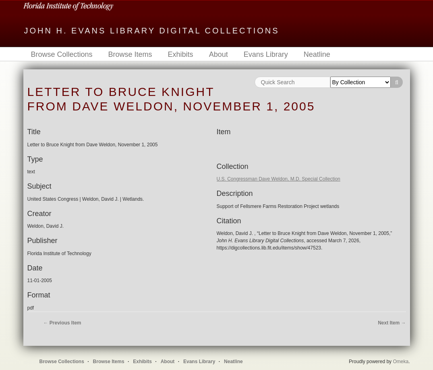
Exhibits (180, 54)
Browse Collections (62, 54)
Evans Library (266, 54)
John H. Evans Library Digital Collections (152, 30)
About (218, 54)
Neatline (317, 54)
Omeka (400, 361)
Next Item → (392, 323)
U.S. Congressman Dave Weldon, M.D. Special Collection (278, 179)
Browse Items (130, 54)
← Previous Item (62, 323)
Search (397, 82)
